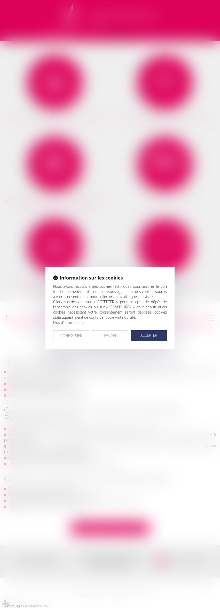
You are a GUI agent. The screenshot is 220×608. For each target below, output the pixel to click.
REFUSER (110, 335)
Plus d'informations (68, 322)
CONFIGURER (71, 335)
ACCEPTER (148, 335)
